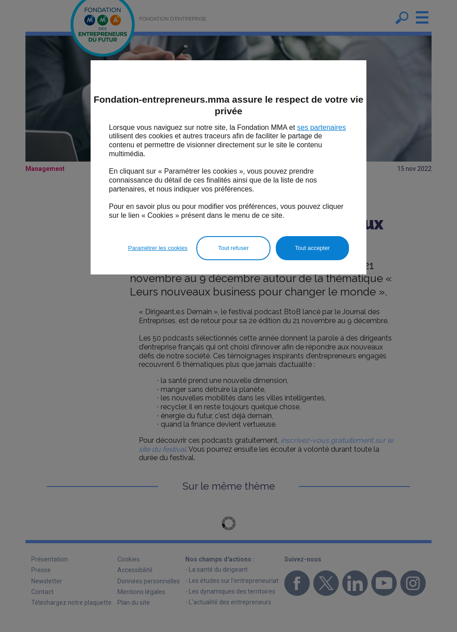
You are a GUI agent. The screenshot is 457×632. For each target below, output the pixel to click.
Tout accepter (312, 248)
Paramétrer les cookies (157, 248)
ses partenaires (321, 127)
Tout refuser (233, 248)
